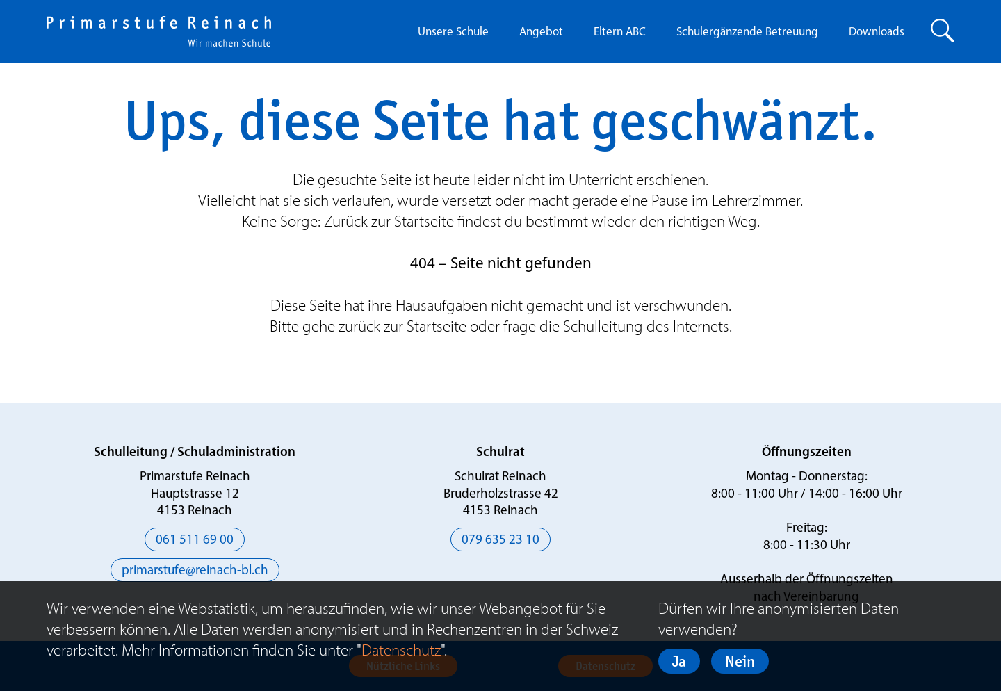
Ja (679, 661)
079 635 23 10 (500, 540)
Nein (740, 661)
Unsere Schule (453, 32)
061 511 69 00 (195, 540)
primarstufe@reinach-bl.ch (195, 571)
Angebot (541, 32)
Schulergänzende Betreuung (747, 32)
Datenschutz (401, 650)
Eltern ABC (620, 32)
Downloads (876, 32)
